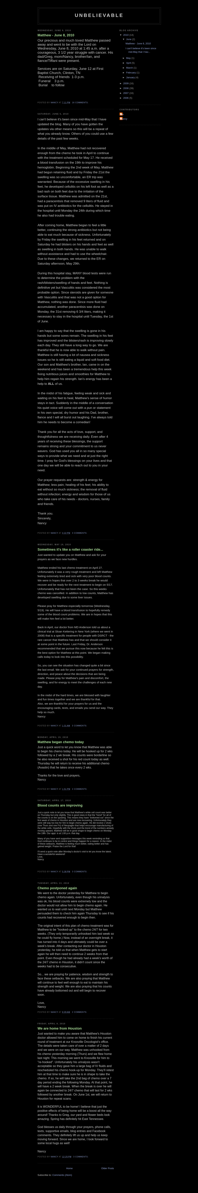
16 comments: (80, 103)
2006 (126, 98)
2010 (126, 35)
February (131, 72)
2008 (126, 88)
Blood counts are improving (60, 805)
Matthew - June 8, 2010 (56, 35)
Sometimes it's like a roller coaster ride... (70, 549)
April (129, 62)
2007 (126, 93)
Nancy (124, 118)
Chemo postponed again (57, 888)
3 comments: (80, 533)
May (128, 58)
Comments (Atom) (62, 1175)
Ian (122, 114)
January (130, 77)
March (130, 67)
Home (69, 1168)
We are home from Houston (60, 1028)
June (129, 39)
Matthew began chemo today (61, 742)
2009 (126, 83)
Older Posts (107, 1168)
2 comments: (80, 789)
